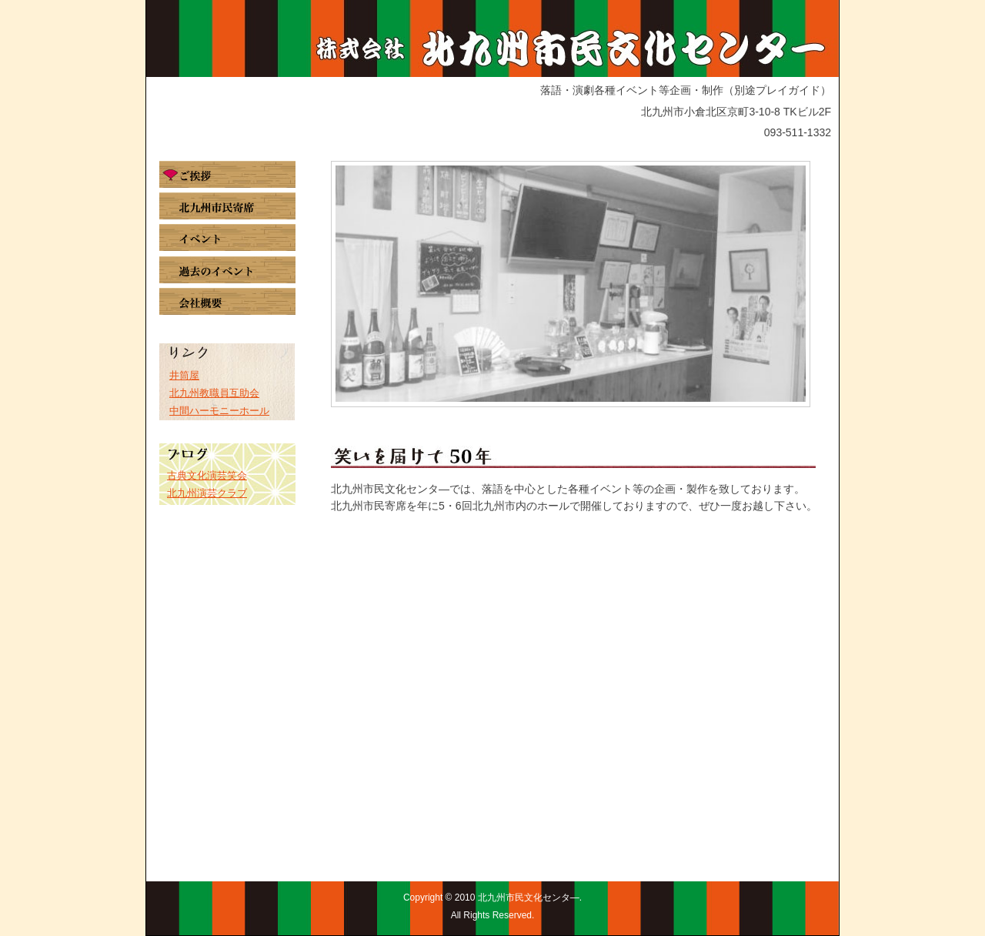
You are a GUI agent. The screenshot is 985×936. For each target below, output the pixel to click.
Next (785, 283)
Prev (355, 283)
